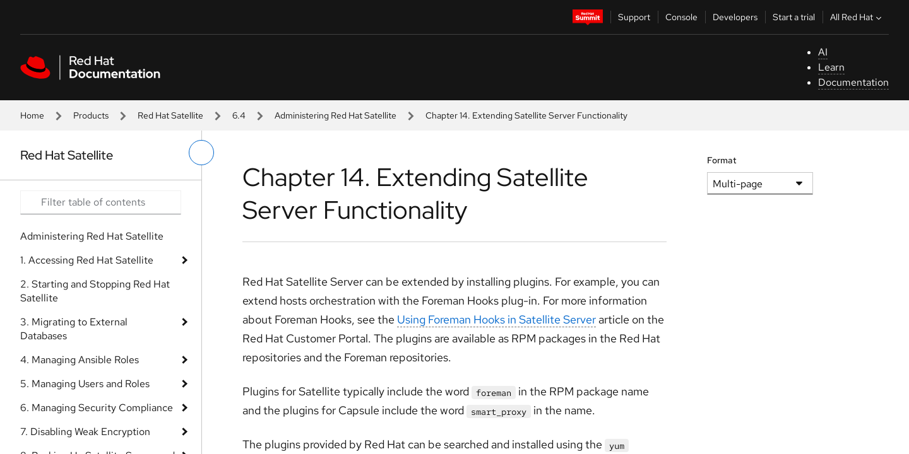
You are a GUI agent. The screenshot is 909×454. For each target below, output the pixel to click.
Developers (735, 17)
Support (634, 17)
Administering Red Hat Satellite (335, 115)
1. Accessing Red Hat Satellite (86, 260)
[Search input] (100, 202)
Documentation (853, 82)
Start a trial (794, 17)
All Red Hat (857, 17)
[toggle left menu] (201, 152)
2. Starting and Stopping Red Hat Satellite (95, 291)
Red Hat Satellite (170, 115)
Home (32, 115)
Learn (831, 67)
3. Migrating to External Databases (74, 328)
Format (722, 160)
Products (91, 115)
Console (681, 17)
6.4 (239, 115)
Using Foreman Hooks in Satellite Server (496, 319)
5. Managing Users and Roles (85, 383)
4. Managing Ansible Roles (79, 359)
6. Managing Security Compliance (96, 407)
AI (823, 52)
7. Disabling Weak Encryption (85, 431)
